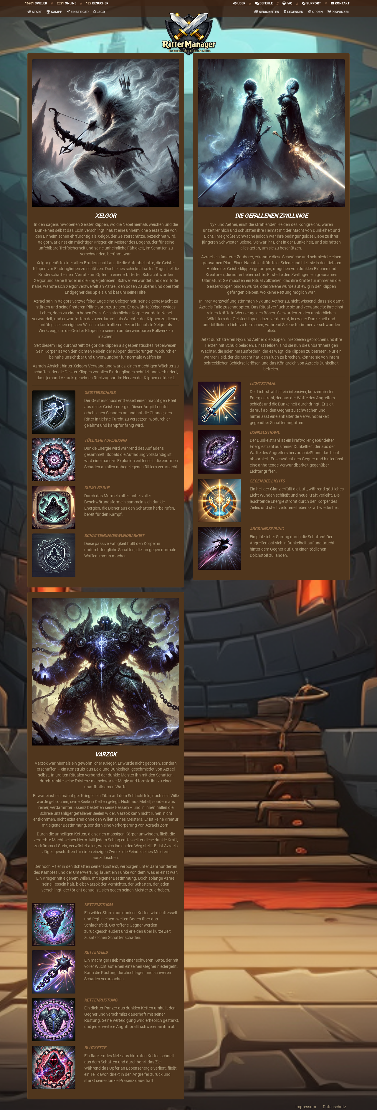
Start (34, 12)
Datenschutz (334, 1106)
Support (311, 3)
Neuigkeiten (266, 12)
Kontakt (340, 3)
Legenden (293, 12)
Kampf (54, 12)
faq (287, 3)
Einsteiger (78, 12)
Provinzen (339, 12)
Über (239, 3)
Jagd (99, 12)
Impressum (305, 1106)
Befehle (264, 3)
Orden (315, 12)
